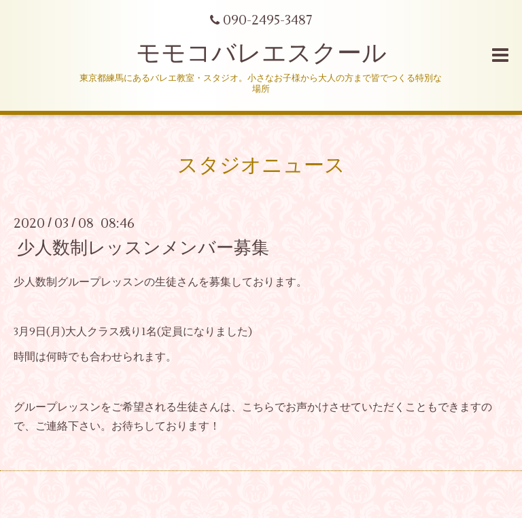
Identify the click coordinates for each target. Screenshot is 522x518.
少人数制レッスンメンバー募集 (143, 247)
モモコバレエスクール (261, 53)
